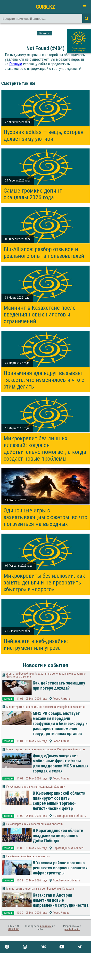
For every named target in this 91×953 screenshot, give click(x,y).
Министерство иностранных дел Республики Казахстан (40, 888)
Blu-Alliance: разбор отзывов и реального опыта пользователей (44, 252)
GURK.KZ (45, 7)
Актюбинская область (66, 880)
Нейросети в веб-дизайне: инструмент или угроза (36, 644)
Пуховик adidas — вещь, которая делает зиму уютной (43, 135)
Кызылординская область (69, 815)
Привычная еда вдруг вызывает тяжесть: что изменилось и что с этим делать (44, 380)
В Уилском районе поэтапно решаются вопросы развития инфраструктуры (60, 867)
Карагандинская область (68, 848)
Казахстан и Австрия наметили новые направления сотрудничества (61, 900)
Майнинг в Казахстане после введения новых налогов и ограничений (39, 314)
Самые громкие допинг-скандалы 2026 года (34, 194)
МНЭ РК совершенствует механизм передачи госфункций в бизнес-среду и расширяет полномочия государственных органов (60, 723)
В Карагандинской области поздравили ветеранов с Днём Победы (58, 835)
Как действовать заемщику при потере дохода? (59, 685)
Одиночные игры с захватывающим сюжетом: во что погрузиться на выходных (45, 517)
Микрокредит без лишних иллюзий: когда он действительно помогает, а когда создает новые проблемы (45, 448)
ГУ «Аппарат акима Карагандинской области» (34, 824)
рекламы (45, 926)
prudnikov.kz (72, 929)
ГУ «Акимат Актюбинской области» (28, 856)
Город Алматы (62, 698)
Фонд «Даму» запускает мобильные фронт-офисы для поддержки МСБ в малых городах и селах (60, 763)
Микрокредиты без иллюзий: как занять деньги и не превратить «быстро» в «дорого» (44, 582)
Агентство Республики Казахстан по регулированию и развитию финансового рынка (45, 675)
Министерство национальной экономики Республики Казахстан (45, 706)
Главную (15, 64)
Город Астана (61, 741)
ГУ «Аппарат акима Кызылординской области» (35, 786)
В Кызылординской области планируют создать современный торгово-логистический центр (59, 801)
